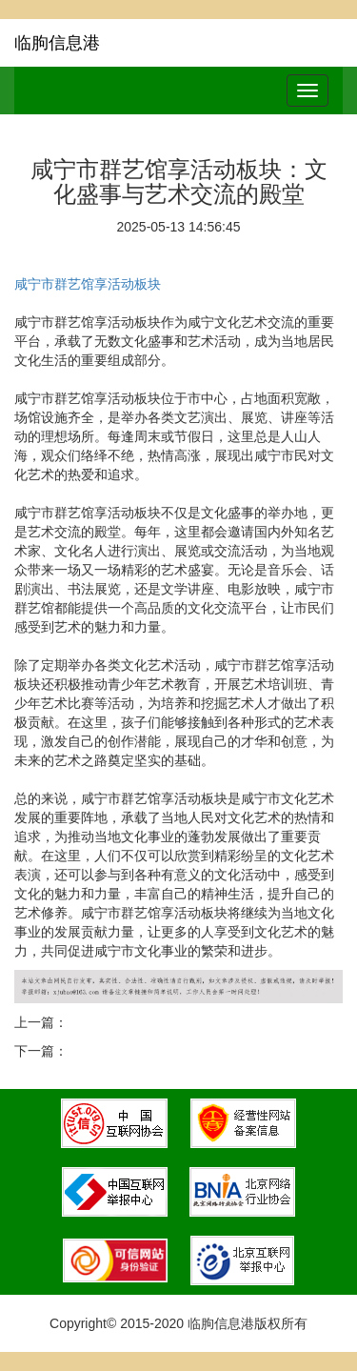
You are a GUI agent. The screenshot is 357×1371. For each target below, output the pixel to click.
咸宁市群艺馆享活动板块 (87, 284)
